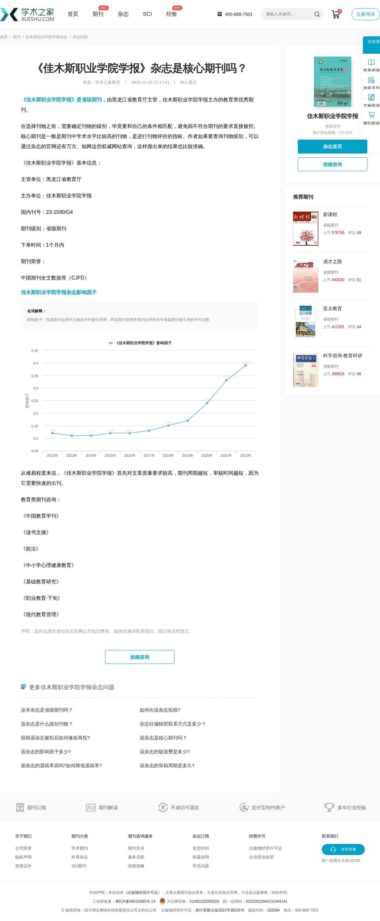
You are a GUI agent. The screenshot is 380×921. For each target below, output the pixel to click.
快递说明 (201, 857)
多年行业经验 (352, 807)
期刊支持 (136, 848)
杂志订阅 (201, 836)
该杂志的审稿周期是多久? (167, 765)
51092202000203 (204, 901)
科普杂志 (79, 857)
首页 (73, 14)
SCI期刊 (79, 866)
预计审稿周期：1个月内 (333, 132)
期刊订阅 (36, 807)
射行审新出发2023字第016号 (219, 910)
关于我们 (23, 836)
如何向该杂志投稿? (160, 710)
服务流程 (136, 857)
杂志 (123, 14)
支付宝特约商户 (268, 807)
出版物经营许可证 (265, 848)
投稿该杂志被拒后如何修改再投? (55, 737)
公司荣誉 (23, 848)
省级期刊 (332, 126)
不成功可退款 (185, 807)
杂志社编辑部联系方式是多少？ (173, 723)
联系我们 (330, 836)
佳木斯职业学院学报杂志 (46, 37)
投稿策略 (136, 866)
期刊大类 (79, 836)
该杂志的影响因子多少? (46, 751)
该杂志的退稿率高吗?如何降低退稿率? (61, 765)
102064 (273, 910)
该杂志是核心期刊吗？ (163, 737)
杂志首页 (332, 146)
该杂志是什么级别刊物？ (47, 723)
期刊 (98, 14)
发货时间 (201, 848)
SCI (147, 14)
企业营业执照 (261, 857)
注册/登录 (365, 14)
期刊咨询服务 (140, 836)
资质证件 (23, 866)
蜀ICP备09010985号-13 (135, 901)
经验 (171, 14)
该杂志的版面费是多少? (165, 751)
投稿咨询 (139, 657)
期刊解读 (108, 807)
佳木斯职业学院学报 (332, 116)
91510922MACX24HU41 (266, 901)
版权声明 (23, 857)
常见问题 (201, 866)
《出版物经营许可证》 (143, 892)
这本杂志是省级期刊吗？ (47, 710)
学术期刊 (79, 848)
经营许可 (257, 836)
